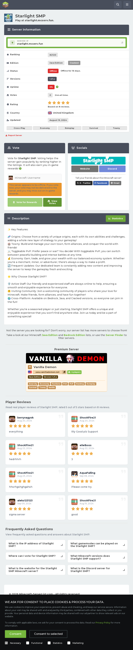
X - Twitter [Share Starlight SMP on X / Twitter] (85, 183)
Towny (116, 128)
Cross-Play (19, 128)
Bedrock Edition (74, 335)
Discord (112, 168)
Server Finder (114, 335)
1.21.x (52, 79)
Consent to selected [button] (48, 633)
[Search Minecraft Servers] (118, 4)
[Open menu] (127, 4)
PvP (71, 384)
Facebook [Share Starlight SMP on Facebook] (102, 183)
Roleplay (69, 128)
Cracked (74, 63)
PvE (65, 384)
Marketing (78, 643)
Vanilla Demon (45, 367)
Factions (56, 384)
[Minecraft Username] (35, 178)
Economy (45, 128)
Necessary (15, 643)
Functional (36, 643)
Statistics (57, 643)
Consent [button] (15, 633)
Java (56, 63)
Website (85, 168)
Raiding (80, 384)
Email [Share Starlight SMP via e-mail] (116, 183)
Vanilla (51, 387)
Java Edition (50, 335)
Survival (93, 128)
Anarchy (33, 384)
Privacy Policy (103, 622)
